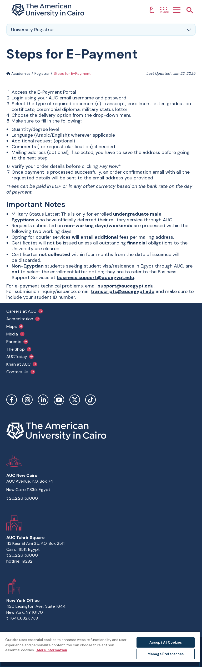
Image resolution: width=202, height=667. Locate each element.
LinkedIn (43, 399)
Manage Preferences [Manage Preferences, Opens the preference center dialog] (166, 654)
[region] (100, 649)
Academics (18, 73)
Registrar (42, 73)
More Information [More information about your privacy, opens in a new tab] (51, 650)
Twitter (74, 399)
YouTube (59, 399)
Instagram (27, 399)
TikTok (90, 399)
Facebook (11, 399)
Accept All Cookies (165, 642)
